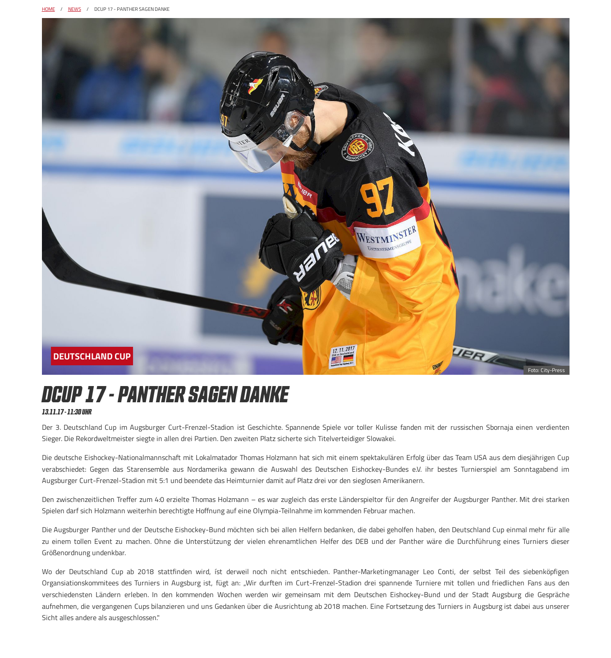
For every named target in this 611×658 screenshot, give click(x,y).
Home (48, 9)
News (74, 9)
